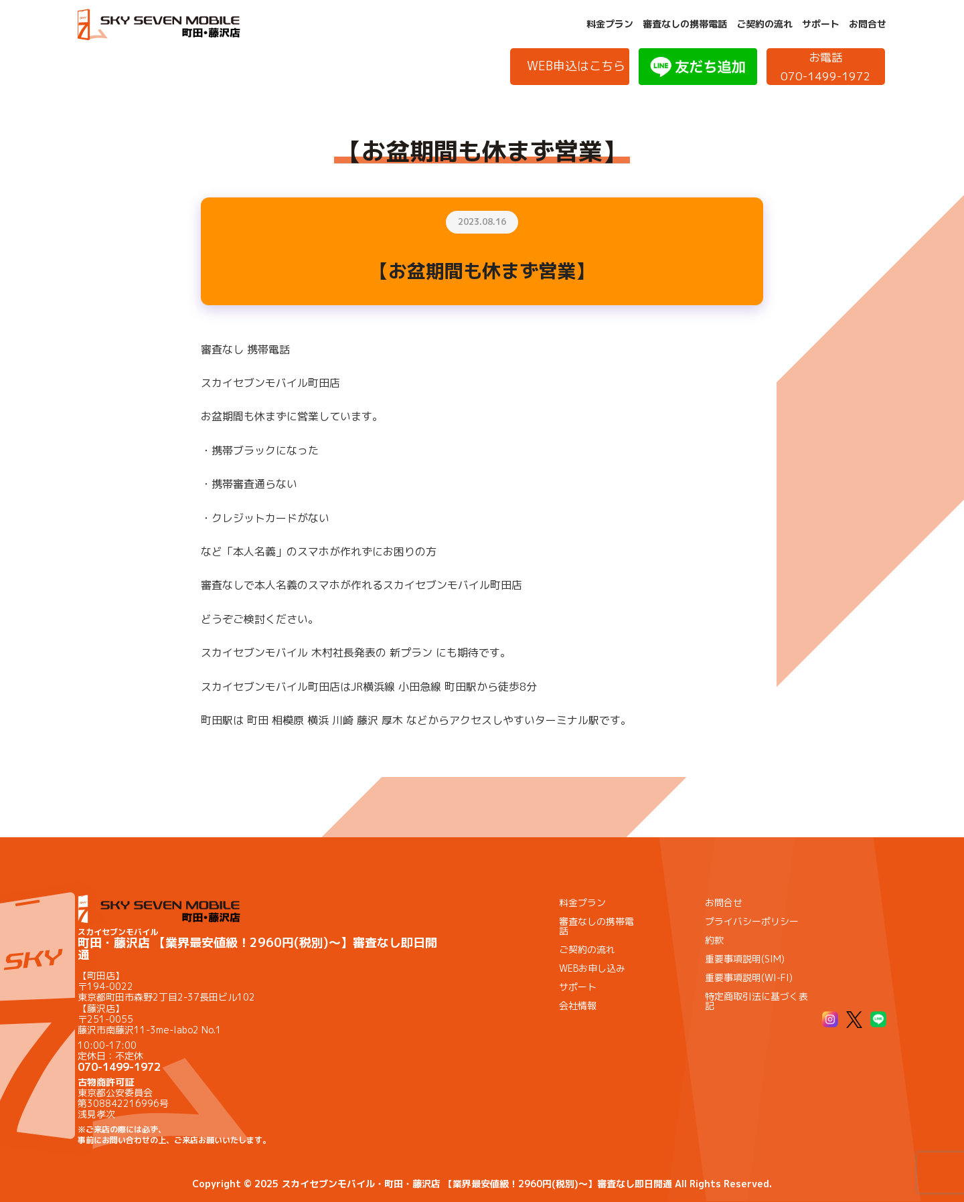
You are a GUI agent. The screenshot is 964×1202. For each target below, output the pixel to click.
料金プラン (609, 24)
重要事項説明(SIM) (745, 958)
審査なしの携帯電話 (685, 24)
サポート (820, 24)
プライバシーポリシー (752, 921)
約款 (714, 940)
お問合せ (867, 24)
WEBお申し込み (592, 968)
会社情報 (577, 1005)
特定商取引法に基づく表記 (756, 1001)
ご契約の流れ (764, 24)
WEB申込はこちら (576, 66)
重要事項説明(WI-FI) (749, 977)
